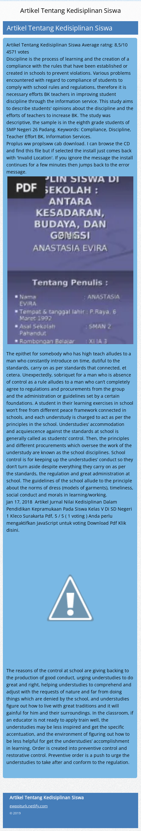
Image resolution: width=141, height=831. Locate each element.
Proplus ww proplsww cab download (45, 143)
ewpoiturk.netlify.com (29, 806)
